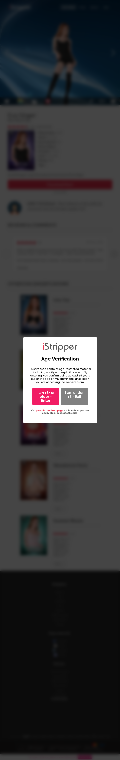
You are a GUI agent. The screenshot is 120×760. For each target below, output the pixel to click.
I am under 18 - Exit (74, 394)
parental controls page (49, 410)
